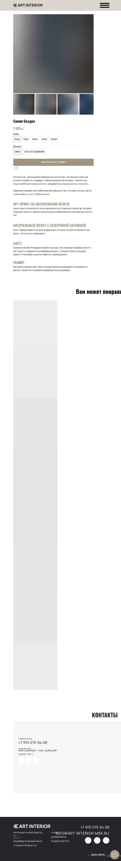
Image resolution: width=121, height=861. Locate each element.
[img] (21, 760)
